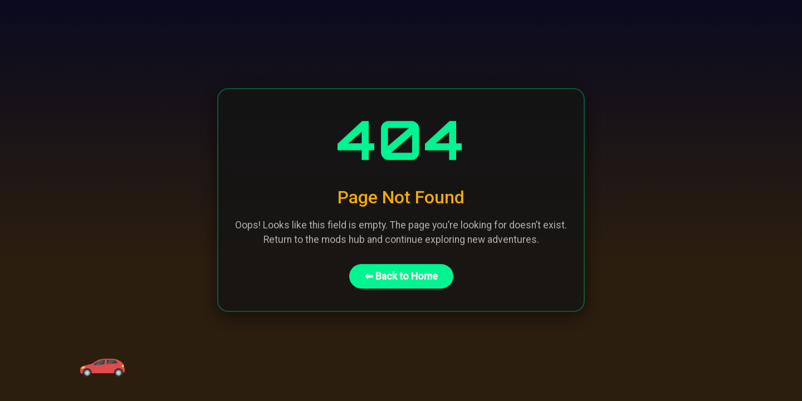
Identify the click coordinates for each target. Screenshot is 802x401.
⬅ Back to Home (401, 275)
